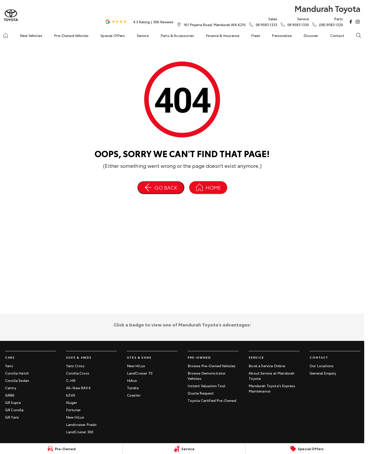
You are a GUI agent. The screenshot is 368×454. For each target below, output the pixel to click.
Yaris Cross (75, 365)
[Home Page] (11, 15)
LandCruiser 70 (140, 373)
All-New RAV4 (78, 387)
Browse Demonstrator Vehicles (207, 375)
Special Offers (112, 35)
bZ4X (70, 395)
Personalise (282, 35)
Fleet (255, 35)
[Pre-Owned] (61, 448)
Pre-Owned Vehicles (71, 35)
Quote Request (201, 393)
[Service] (184, 448)
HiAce (132, 380)
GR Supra (13, 402)
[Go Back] (160, 187)
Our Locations (322, 365)
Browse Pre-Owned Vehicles (211, 365)
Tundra (133, 387)
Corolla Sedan (17, 380)
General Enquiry (323, 373)
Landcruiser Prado (81, 424)
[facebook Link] (351, 22)
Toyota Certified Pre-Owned (212, 400)
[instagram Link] (357, 22)
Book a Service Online (267, 365)
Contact (337, 35)
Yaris (9, 365)
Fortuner (73, 409)
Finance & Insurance (222, 35)
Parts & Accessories (177, 35)
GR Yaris (12, 417)
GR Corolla (14, 409)
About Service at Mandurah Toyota (271, 375)
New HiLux (75, 417)
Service (143, 35)
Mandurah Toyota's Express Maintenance (272, 388)
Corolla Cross (77, 373)
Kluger (71, 402)
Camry (10, 387)
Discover (311, 35)
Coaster (134, 395)
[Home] (5, 35)
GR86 (10, 395)
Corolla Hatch (17, 373)
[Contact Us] (215, 24)
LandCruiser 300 (79, 431)
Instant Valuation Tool (206, 385)
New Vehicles (31, 35)
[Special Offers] (307, 448)
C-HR (71, 380)
